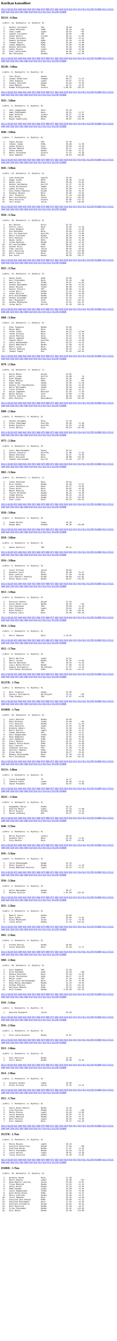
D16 (35, 12)
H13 (75, 9)
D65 (22, 12)
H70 (43, 9)
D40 (3, 12)
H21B (10, 9)
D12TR (55, 12)
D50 (12, 12)
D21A (105, 9)
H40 (20, 9)
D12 (49, 12)
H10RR (98, 9)
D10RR (62, 12)
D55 (17, 12)
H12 (84, 9)
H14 (80, 9)
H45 (25, 9)
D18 (31, 12)
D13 (40, 12)
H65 (57, 9)
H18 (66, 9)
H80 (48, 9)
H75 (52, 9)
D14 (44, 12)
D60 (26, 12)
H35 (15, 9)
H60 (38, 9)
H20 (61, 9)
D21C (111, 9)
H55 (34, 9)
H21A (4, 9)
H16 (71, 9)
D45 (8, 12)
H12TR (90, 9)
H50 (29, 9)
